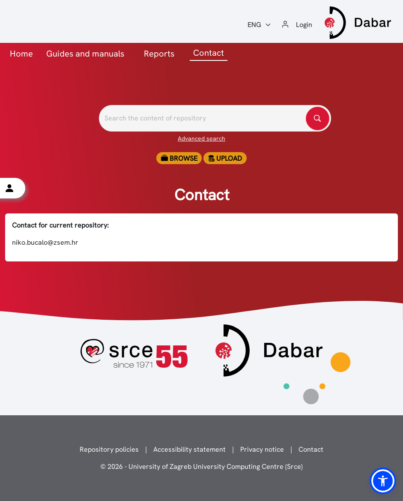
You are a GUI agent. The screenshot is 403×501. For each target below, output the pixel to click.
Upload (225, 158)
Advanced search (201, 138)
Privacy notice (262, 449)
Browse (179, 158)
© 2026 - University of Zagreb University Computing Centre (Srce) (201, 466)
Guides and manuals (85, 53)
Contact (311, 449)
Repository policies (109, 449)
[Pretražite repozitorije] (215, 118)
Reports (159, 53)
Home (21, 53)
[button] (382, 480)
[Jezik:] (259, 25)
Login (304, 24)
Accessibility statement (189, 449)
